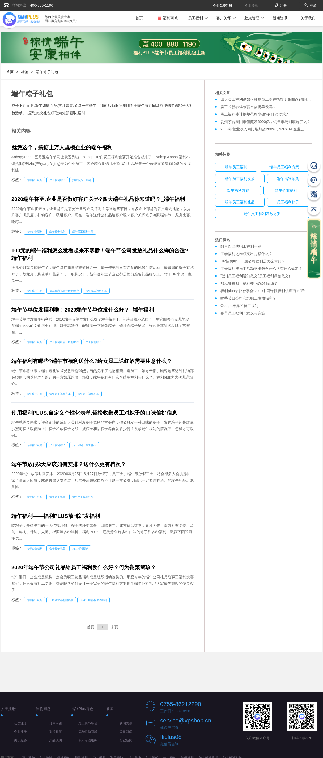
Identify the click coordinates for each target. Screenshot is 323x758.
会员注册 (20, 723)
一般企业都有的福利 (61, 600)
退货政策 (55, 732)
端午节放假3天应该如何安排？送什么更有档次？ (68, 464)
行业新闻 (126, 740)
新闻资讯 (280, 18)
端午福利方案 (238, 190)
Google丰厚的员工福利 (239, 306)
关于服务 (20, 740)
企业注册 (20, 732)
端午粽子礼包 (47, 72)
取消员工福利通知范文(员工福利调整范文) (255, 276)
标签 (24, 72)
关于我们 (308, 18)
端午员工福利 (57, 497)
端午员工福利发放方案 (262, 214)
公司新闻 (126, 732)
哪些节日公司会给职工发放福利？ (248, 298)
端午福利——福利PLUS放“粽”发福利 (55, 516)
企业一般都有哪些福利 (93, 600)
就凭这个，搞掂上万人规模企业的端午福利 (61, 147)
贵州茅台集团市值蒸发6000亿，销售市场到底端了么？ (265, 122)
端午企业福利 (34, 231)
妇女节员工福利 (81, 180)
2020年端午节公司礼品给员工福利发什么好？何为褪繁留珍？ (83, 567)
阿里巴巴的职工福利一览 (240, 246)
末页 (114, 627)
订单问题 (55, 723)
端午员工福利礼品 (83, 231)
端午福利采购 (288, 179)
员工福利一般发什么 (84, 445)
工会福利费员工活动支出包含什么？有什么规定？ (261, 268)
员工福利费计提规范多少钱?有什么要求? (254, 114)
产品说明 (55, 740)
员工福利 (195, 18)
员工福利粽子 (57, 180)
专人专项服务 (87, 740)
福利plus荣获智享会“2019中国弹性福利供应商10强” (262, 291)
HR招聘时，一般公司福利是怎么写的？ (253, 261)
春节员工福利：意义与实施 (242, 313)
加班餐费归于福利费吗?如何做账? (248, 283)
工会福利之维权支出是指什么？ (246, 254)
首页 (139, 18)
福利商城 (167, 18)
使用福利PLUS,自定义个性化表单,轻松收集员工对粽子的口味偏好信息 (94, 413)
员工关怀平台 (87, 723)
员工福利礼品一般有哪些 (64, 290)
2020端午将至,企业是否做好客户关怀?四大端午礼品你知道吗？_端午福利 (98, 199)
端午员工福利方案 (60, 393)
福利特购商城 (87, 732)
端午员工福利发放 (240, 179)
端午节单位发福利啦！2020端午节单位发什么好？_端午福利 (82, 310)
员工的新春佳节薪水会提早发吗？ (248, 107)
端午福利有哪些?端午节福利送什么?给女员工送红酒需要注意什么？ (91, 361)
